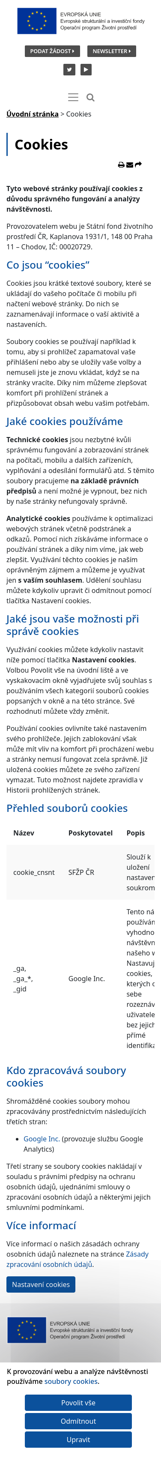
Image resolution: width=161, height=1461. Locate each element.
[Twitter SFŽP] (68, 69)
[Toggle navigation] (73, 97)
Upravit (78, 1439)
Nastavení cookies (41, 1284)
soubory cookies (71, 1381)
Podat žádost (52, 51)
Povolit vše (78, 1402)
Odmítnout (78, 1421)
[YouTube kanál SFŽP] (84, 69)
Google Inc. (42, 1139)
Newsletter (111, 51)
